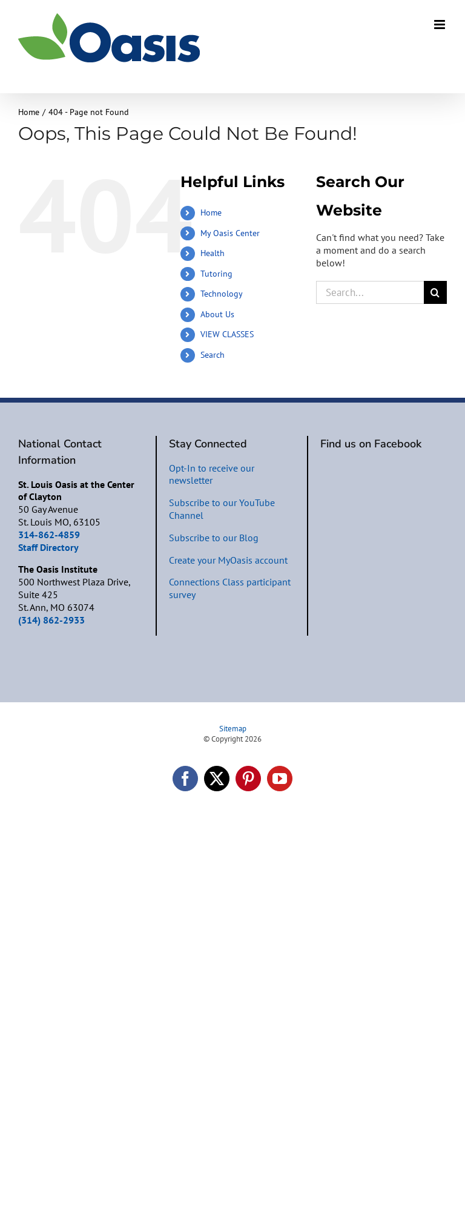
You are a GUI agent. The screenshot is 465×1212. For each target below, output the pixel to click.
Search (212, 354)
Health (212, 253)
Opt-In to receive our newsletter (211, 474)
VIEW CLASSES (227, 334)
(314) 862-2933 (51, 620)
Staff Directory (48, 547)
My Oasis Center (230, 233)
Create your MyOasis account (228, 560)
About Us (217, 314)
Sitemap (232, 728)
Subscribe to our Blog (214, 538)
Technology (221, 293)
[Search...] (370, 292)
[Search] (435, 292)
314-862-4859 (49, 535)
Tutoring (216, 273)
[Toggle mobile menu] (440, 24)
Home (211, 212)
